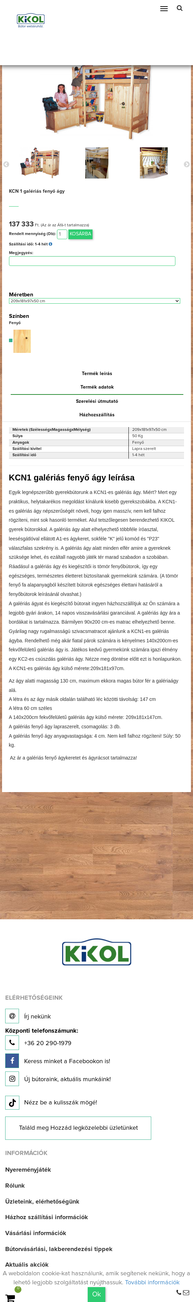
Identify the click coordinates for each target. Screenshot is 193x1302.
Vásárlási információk (35, 1233)
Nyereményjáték (28, 1170)
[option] (40, 163)
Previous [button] (6, 164)
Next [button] (186, 164)
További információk (152, 1282)
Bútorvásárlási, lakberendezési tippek (59, 1249)
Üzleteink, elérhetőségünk (42, 1202)
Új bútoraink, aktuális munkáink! (58, 1078)
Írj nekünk (28, 1016)
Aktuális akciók (27, 1265)
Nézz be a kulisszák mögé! (51, 1103)
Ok (96, 1294)
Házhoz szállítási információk (46, 1217)
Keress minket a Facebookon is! (57, 1060)
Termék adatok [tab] (97, 387)
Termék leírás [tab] (97, 373)
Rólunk (15, 1186)
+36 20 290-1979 (41, 1039)
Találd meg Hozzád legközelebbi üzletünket (78, 1128)
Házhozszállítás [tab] (97, 415)
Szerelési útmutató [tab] (97, 401)
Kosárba (80, 234)
